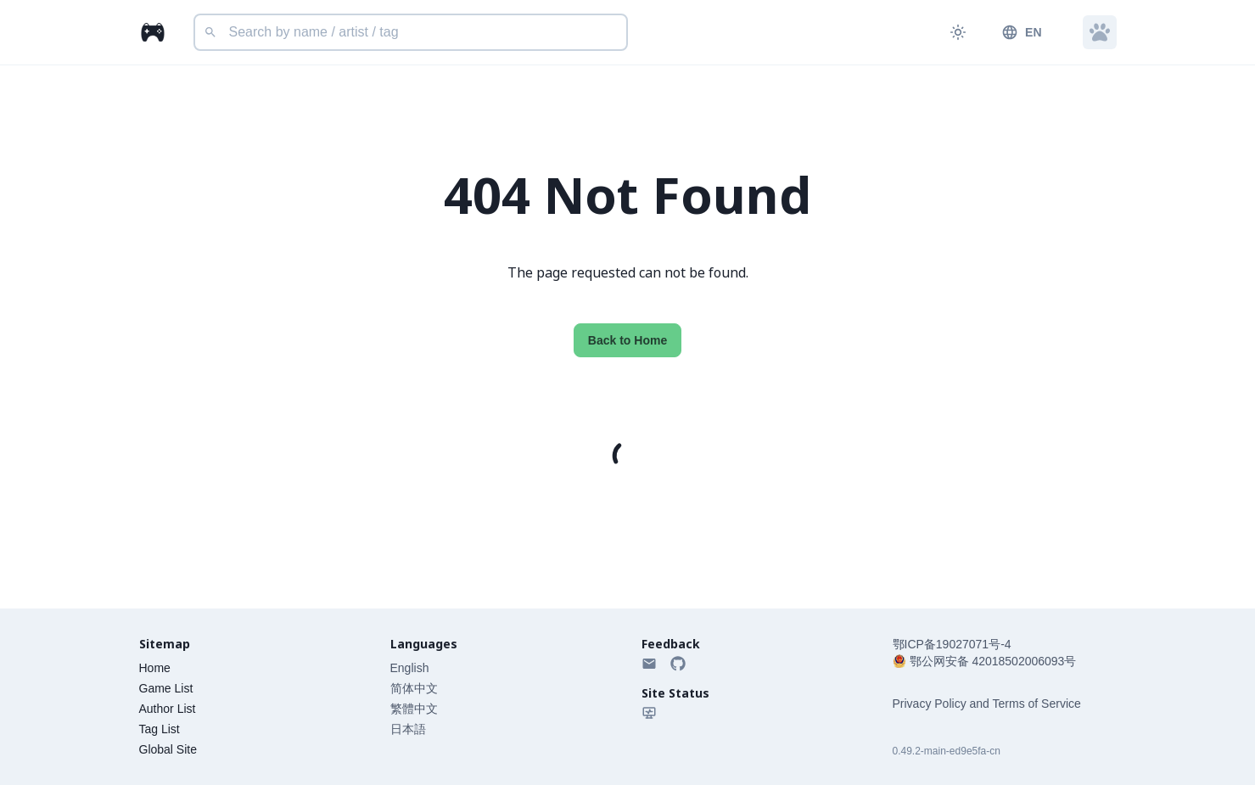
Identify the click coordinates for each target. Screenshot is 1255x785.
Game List (166, 688)
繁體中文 (414, 708)
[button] (1100, 32)
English (409, 668)
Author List (167, 708)
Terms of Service (1037, 703)
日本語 (408, 729)
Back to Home (627, 340)
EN (1021, 32)
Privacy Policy (929, 703)
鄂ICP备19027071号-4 (952, 644)
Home (155, 668)
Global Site (168, 749)
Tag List (159, 729)
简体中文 (414, 688)
